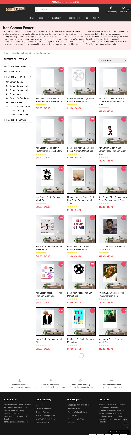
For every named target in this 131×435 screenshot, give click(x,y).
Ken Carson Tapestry (15, 110)
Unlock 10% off (126, 424)
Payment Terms (74, 408)
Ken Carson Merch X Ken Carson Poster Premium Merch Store (112, 151)
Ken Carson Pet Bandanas (17, 98)
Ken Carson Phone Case (15, 120)
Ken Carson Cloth (12, 71)
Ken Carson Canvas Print (17, 86)
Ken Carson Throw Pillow (17, 114)
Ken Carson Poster (44, 53)
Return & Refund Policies (77, 412)
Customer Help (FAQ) (76, 419)
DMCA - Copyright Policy (46, 416)
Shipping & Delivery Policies (78, 405)
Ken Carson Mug (13, 94)
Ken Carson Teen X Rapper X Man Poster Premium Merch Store (111, 101)
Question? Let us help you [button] (119, 432)
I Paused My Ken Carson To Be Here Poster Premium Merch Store (81, 200)
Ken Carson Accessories (15, 66)
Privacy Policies (42, 412)
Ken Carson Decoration (22, 53)
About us (39, 405)
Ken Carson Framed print (17, 90)
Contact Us (72, 416)
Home (6, 53)
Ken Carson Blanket (14, 82)
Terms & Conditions (44, 408)
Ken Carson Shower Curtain (18, 106)
